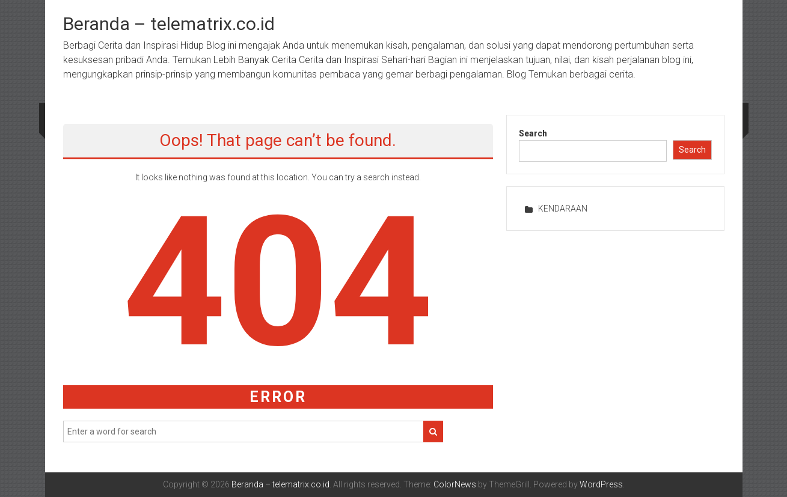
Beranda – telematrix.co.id (169, 23)
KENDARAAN (562, 208)
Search (533, 133)
